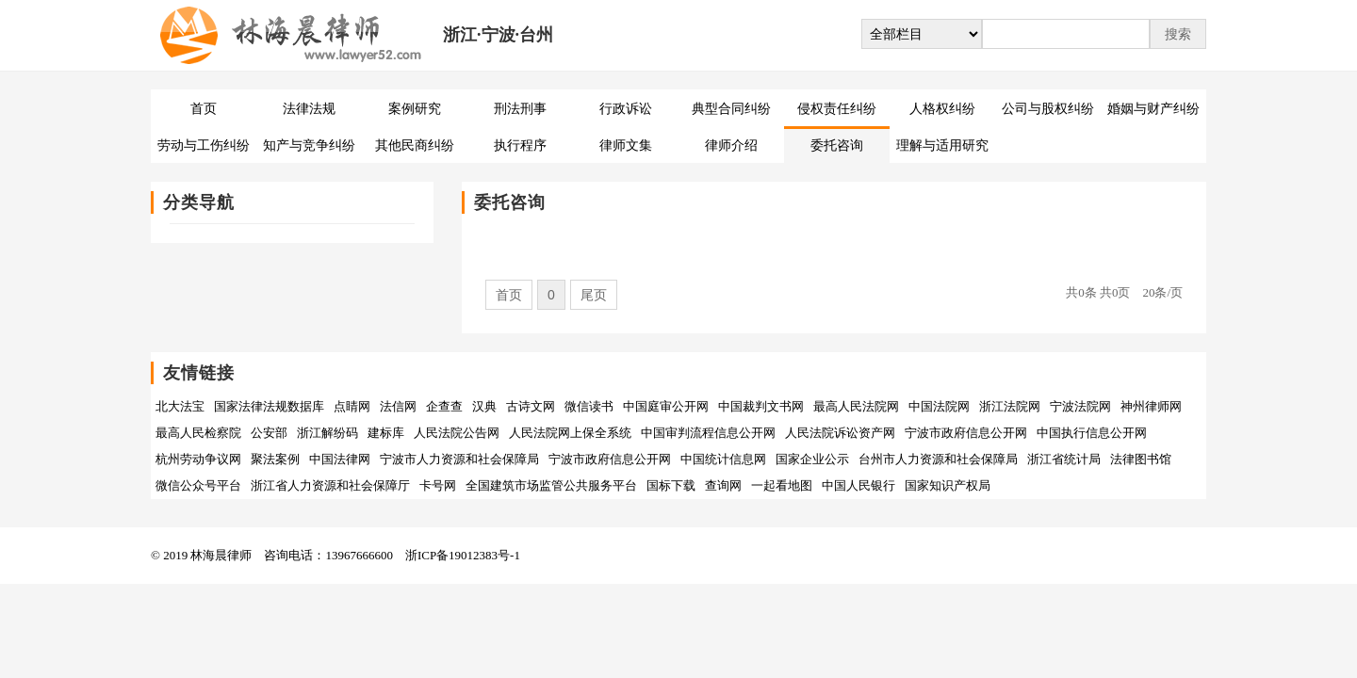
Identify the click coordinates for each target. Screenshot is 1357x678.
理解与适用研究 (942, 145)
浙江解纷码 (327, 433)
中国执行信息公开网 (1092, 433)
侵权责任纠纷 (836, 109)
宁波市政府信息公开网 (966, 433)
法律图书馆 (1140, 459)
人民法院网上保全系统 (570, 433)
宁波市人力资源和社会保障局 (459, 459)
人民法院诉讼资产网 (840, 433)
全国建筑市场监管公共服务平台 (551, 485)
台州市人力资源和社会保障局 (938, 459)
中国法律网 (339, 459)
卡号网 (437, 485)
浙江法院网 (1009, 406)
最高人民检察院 (198, 433)
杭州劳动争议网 (198, 459)
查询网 (723, 485)
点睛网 (352, 406)
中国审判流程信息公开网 (708, 433)
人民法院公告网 (456, 433)
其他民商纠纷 (414, 145)
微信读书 (588, 406)
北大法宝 (179, 406)
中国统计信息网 (723, 459)
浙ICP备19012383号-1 (462, 555)
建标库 (386, 433)
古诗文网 (530, 406)
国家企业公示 (812, 459)
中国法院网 (939, 406)
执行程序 (520, 145)
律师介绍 (731, 145)
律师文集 (625, 145)
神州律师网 (1151, 406)
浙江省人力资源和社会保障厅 (330, 485)
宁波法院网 (1080, 406)
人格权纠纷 (942, 109)
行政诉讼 (625, 109)
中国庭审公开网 (666, 406)
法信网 (398, 406)
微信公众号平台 (198, 485)
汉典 (484, 406)
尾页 (593, 294)
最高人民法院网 (856, 406)
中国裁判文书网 (761, 406)
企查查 (444, 406)
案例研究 (414, 109)
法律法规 (309, 109)
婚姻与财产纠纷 (1153, 109)
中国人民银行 (858, 485)
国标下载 (670, 485)
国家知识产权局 (947, 485)
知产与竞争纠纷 (309, 145)
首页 (203, 109)
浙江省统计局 (1064, 459)
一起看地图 (781, 485)
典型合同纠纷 (731, 109)
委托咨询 (836, 145)
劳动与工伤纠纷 (203, 145)
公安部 (269, 433)
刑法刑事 (520, 109)
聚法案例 (275, 459)
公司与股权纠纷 (1048, 109)
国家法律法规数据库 (269, 406)
